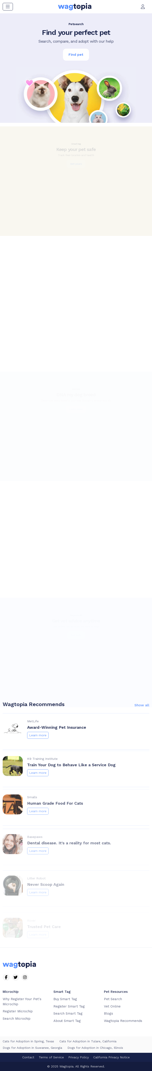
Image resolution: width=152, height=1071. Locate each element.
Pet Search (113, 999)
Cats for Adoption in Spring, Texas (28, 1041)
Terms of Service (51, 1057)
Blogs (108, 1013)
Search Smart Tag (68, 1013)
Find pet (76, 54)
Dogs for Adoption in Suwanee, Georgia (32, 1047)
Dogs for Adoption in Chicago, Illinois (95, 1047)
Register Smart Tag (69, 1006)
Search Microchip (16, 1019)
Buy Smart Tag (65, 999)
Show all (141, 726)
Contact (28, 1057)
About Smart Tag (67, 1021)
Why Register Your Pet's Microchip (22, 1001)
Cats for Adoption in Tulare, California (87, 1041)
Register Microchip (18, 1011)
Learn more (38, 756)
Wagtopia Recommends (123, 1021)
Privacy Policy (78, 1057)
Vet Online (112, 1006)
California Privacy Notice (111, 1057)
